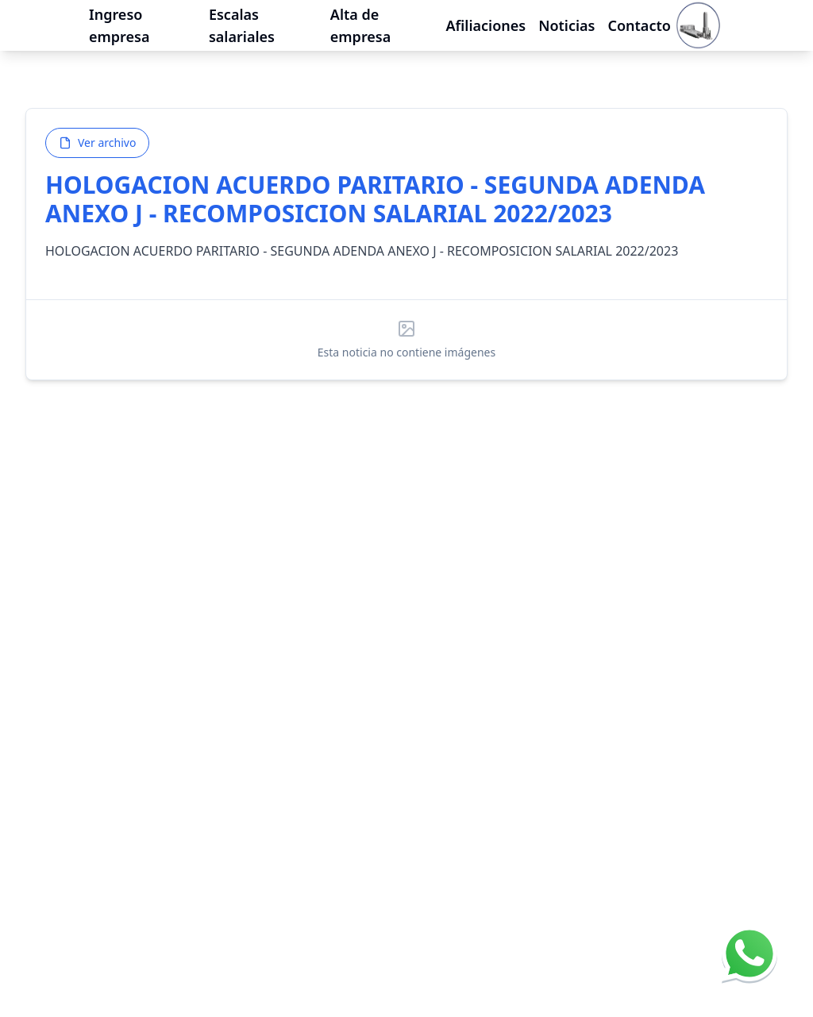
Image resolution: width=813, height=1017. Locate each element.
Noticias (566, 18)
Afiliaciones (485, 18)
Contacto (638, 18)
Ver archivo (97, 142)
